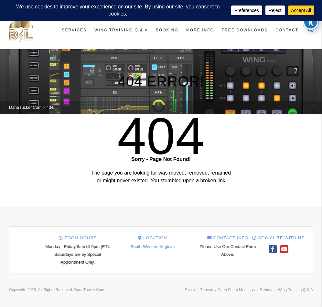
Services (74, 30)
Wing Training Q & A (121, 30)
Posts (190, 290)
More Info (200, 30)
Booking (167, 30)
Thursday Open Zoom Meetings (227, 290)
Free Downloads (245, 30)
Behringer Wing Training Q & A (286, 290)
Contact (286, 30)
